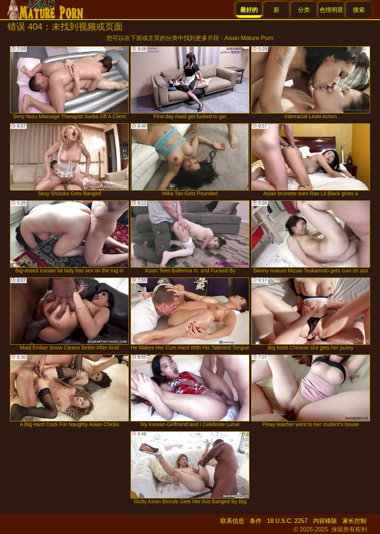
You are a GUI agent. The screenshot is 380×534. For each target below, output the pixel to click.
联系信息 (232, 521)
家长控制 (354, 521)
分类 (304, 10)
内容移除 (325, 521)
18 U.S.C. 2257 (287, 521)
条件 (256, 521)
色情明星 (331, 10)
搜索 (359, 10)
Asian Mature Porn (248, 38)
